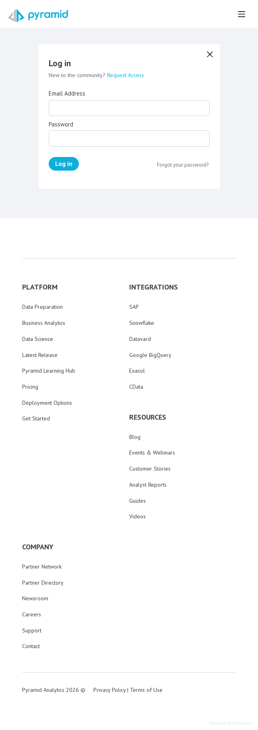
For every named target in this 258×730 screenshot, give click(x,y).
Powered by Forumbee (230, 723)
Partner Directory (43, 582)
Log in (63, 163)
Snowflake (141, 322)
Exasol (137, 370)
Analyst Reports (148, 484)
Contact (31, 646)
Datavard (140, 339)
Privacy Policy (109, 689)
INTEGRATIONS (153, 287)
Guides (137, 500)
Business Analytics (43, 322)
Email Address (67, 93)
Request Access (125, 75)
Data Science (37, 339)
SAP (134, 306)
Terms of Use (146, 689)
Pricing (30, 386)
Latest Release (40, 355)
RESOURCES (147, 417)
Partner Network (42, 566)
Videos (137, 516)
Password (61, 124)
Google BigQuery (150, 355)
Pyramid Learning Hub (48, 370)
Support (31, 630)
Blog (134, 436)
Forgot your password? (182, 165)
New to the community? (78, 75)
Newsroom (35, 598)
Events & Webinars (152, 452)
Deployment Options (47, 402)
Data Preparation (42, 306)
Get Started (36, 418)
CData (136, 386)
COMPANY (38, 546)
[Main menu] (241, 14)
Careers (31, 614)
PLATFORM (40, 287)
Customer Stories (150, 468)
